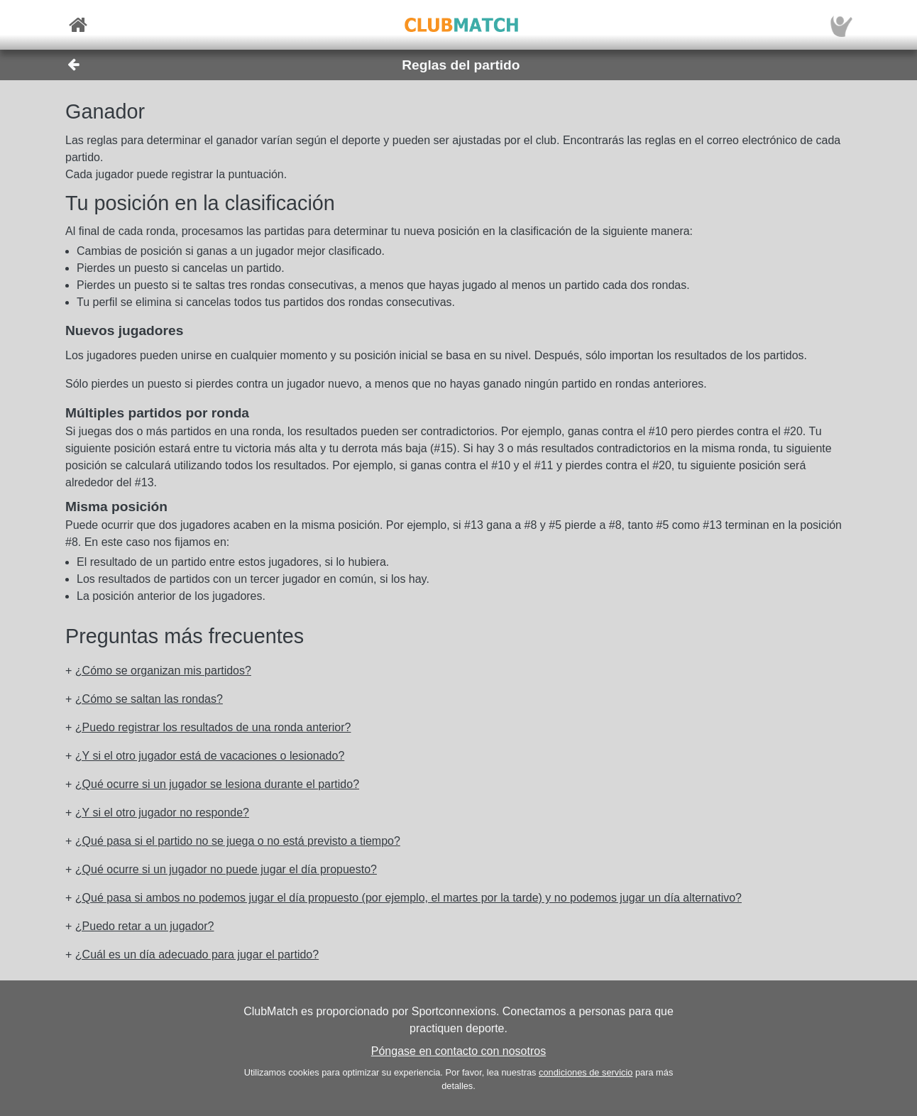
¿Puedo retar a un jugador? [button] (144, 926)
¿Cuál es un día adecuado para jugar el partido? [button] (197, 954)
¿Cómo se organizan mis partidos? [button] (163, 670)
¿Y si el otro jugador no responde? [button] (162, 812)
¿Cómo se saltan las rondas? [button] (149, 699)
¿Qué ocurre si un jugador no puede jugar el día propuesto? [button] (226, 869)
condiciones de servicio (585, 1072)
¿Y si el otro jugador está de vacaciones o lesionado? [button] (210, 756)
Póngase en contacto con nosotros (458, 1051)
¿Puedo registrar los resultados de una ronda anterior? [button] (213, 727)
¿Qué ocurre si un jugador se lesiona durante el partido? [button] (217, 784)
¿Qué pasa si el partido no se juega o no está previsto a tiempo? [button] (237, 841)
